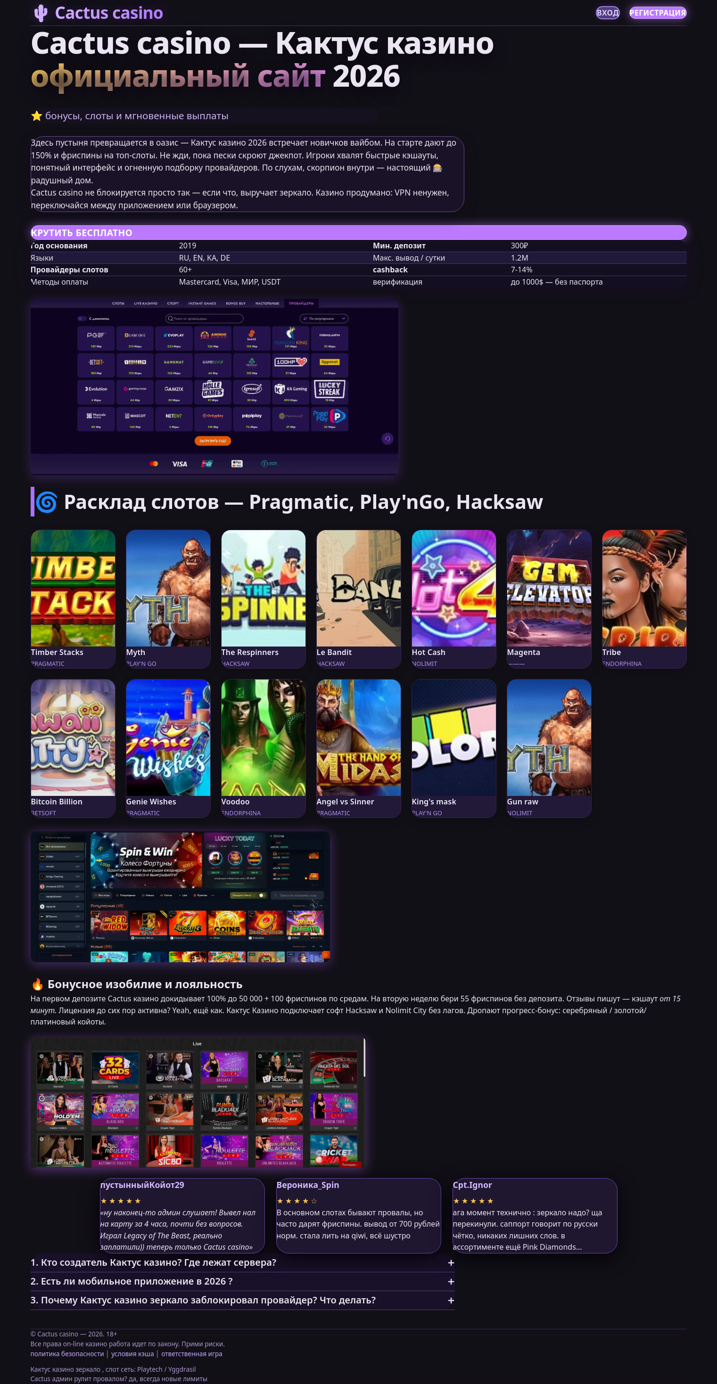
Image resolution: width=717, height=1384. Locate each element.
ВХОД (608, 13)
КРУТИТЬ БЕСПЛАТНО (81, 232)
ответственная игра (192, 1353)
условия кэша (132, 1353)
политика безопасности (67, 1353)
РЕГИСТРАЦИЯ (658, 13)
